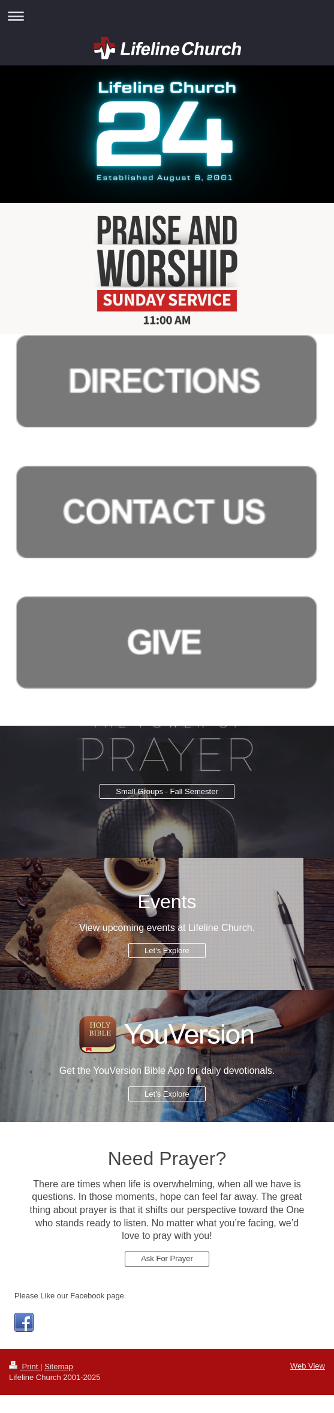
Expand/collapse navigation (167, 16)
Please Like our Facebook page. (70, 1295)
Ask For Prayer (167, 1258)
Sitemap (58, 1366)
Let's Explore (167, 950)
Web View (307, 1365)
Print (24, 1366)
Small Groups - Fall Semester (167, 791)
